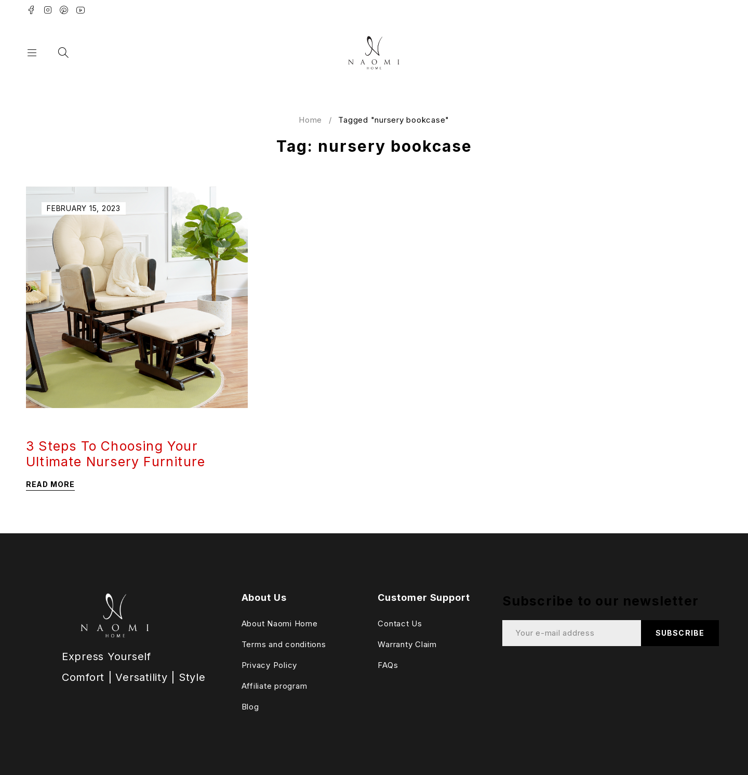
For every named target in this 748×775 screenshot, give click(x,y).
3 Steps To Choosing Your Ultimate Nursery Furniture (115, 453)
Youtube (81, 10)
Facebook (31, 10)
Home (310, 120)
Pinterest (64, 10)
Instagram (48, 10)
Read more (50, 484)
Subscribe (680, 632)
